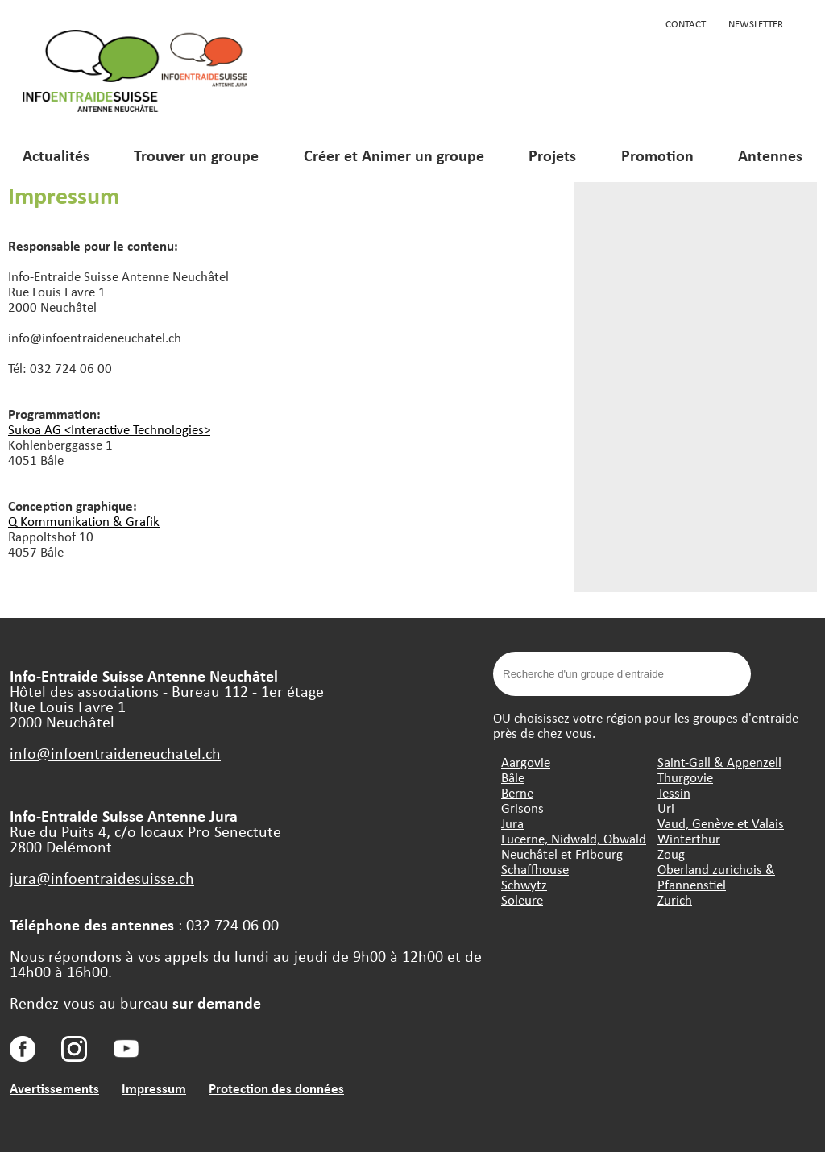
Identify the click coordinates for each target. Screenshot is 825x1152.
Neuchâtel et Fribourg (562, 853)
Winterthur (688, 838)
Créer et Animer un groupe (394, 155)
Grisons (522, 807)
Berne (517, 792)
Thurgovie (685, 777)
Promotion (657, 155)
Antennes (770, 155)
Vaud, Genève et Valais (720, 823)
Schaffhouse (535, 869)
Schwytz (524, 884)
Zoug (671, 853)
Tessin (673, 792)
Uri (665, 807)
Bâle (512, 777)
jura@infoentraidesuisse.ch (102, 878)
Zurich (674, 899)
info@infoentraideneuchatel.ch (115, 753)
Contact (685, 23)
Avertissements (54, 1088)
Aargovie (525, 761)
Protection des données (276, 1088)
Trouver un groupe (196, 155)
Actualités (56, 155)
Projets (552, 155)
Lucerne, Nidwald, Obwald (573, 838)
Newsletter (755, 23)
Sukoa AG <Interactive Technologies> (109, 429)
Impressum (154, 1088)
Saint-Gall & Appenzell (719, 761)
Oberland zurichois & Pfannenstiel (716, 876)
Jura (512, 823)
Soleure (522, 899)
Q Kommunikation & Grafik (84, 521)
